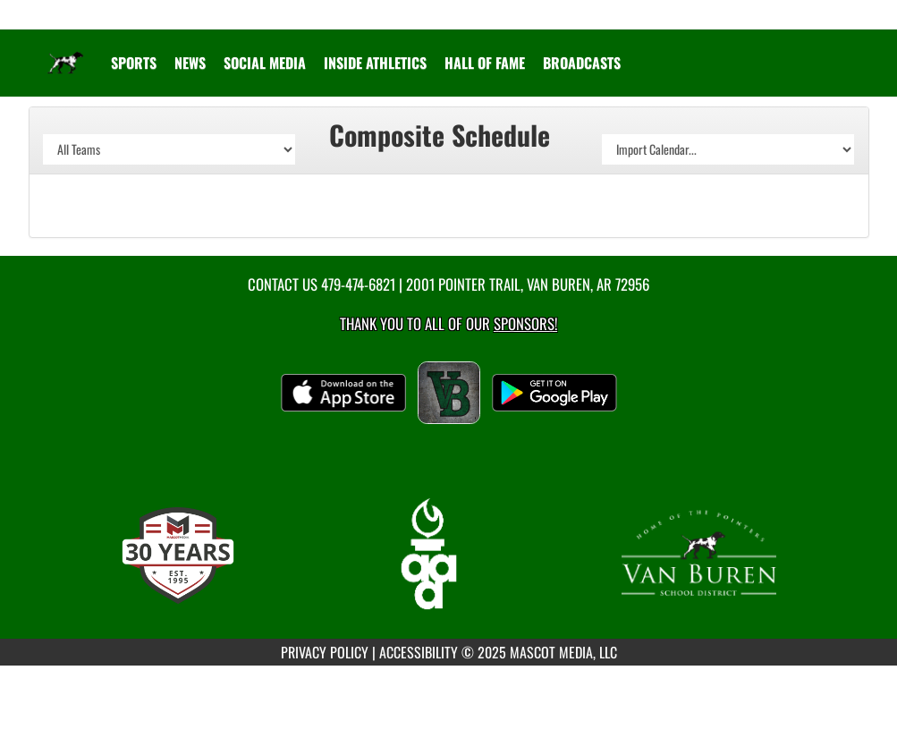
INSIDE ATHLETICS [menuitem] (375, 62)
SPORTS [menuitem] (134, 62)
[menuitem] (190, 63)
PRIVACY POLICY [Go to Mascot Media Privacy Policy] (324, 652)
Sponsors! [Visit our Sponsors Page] (525, 323)
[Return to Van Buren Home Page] (65, 52)
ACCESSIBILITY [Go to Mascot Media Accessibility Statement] (418, 652)
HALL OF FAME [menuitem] (484, 62)
